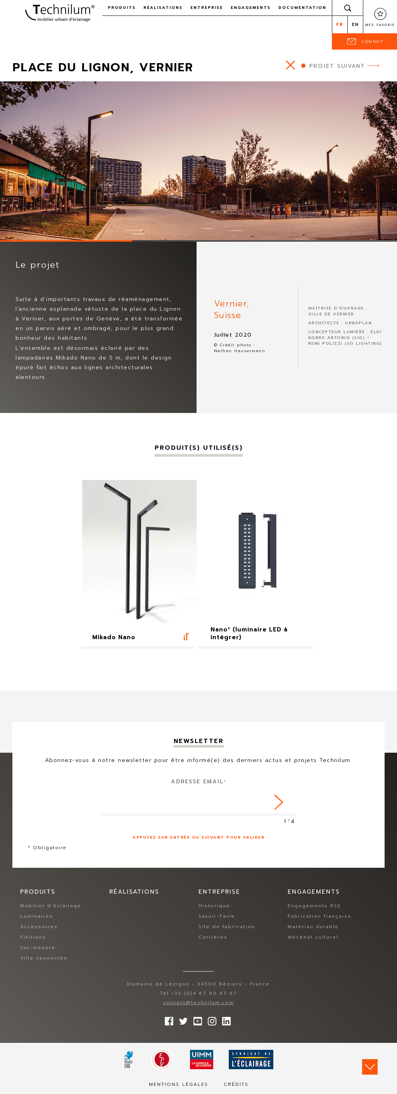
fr (339, 24)
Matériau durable (313, 927)
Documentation (302, 7)
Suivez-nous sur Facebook (167, 1019)
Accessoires (39, 927)
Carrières (213, 937)
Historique (214, 906)
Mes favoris (380, 24)
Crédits (236, 1084)
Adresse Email (198, 781)
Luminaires (36, 916)
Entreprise (206, 7)
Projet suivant (337, 66)
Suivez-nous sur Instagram (210, 1019)
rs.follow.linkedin (224, 1019)
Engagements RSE (314, 906)
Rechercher (347, 7)
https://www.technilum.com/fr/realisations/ (290, 65)
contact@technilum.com (198, 1002)
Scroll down (370, 1067)
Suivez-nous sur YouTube (196, 1019)
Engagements (251, 7)
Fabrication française (320, 916)
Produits (122, 7)
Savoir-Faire (216, 916)
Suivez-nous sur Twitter (181, 1019)
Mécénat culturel (313, 937)
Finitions (33, 937)
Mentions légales (178, 1084)
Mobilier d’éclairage (50, 906)
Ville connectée (44, 958)
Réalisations (163, 7)
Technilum (60, 13)
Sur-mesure (37, 947)
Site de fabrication (226, 927)
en (355, 24)
